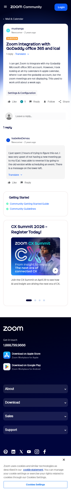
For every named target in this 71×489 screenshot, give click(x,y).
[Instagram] (36, 451)
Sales (9, 416)
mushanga (17, 28)
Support (11, 430)
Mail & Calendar (14, 19)
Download (12, 402)
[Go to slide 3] (39, 300)
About (9, 389)
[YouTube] (29, 451)
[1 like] (22, 101)
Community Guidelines (23, 208)
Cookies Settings (35, 484)
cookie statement (33, 469)
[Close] (64, 460)
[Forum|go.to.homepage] (26, 7)
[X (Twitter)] (21, 451)
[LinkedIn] (13, 451)
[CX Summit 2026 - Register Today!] (35, 259)
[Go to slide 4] (44, 300)
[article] (35, 161)
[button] (5, 7)
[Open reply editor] (35, 116)
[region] (35, 472)
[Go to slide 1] (28, 300)
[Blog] (5, 451)
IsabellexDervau (20, 138)
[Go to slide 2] (35, 300)
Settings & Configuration (22, 93)
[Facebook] (44, 451)
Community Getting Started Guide (29, 203)
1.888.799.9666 (14, 345)
